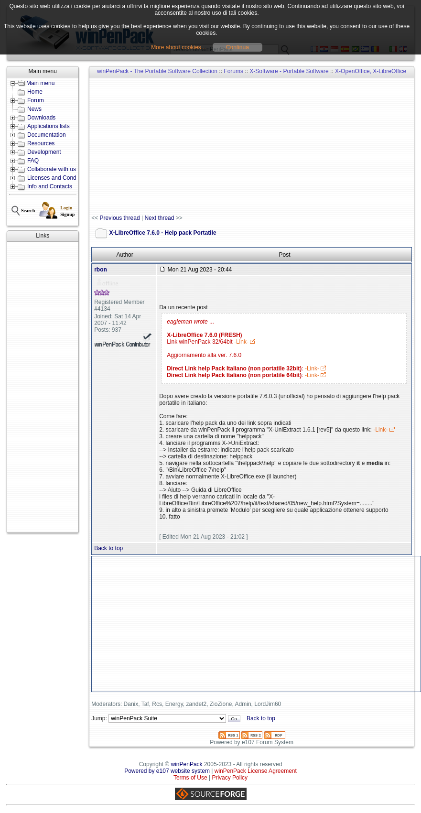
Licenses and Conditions (58, 177)
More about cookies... (178, 47)
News (34, 109)
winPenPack (187, 764)
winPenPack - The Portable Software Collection (157, 71)
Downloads (41, 117)
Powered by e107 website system (167, 771)
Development (44, 152)
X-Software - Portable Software (288, 71)
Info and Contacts (49, 186)
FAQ (33, 160)
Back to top (108, 548)
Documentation (46, 134)
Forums (233, 71)
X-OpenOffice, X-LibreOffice (370, 71)
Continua (237, 47)
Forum (35, 100)
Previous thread (120, 218)
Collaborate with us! (52, 169)
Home (35, 91)
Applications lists (48, 126)
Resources (40, 143)
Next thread (159, 218)
